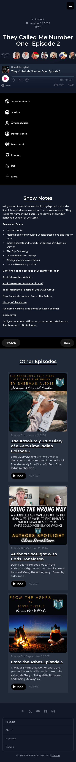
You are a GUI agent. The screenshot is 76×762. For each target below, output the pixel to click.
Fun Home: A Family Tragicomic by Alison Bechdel (31, 308)
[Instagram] (53, 711)
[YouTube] (38, 711)
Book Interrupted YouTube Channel (23, 283)
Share (71, 85)
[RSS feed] (23, 711)
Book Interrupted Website (17, 277)
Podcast (10, 721)
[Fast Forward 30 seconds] (27, 80)
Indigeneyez (9, 315)
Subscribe (59, 85)
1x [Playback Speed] (20, 80)
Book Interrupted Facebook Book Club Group (29, 289)
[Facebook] (45, 711)
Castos (56, 755)
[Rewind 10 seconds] (13, 80)
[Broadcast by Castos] (6, 85)
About (9, 730)
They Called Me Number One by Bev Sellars (27, 296)
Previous (11, 343)
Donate (10, 747)
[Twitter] (30, 711)
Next (67, 343)
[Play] (5, 78)
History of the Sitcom (15, 302)
